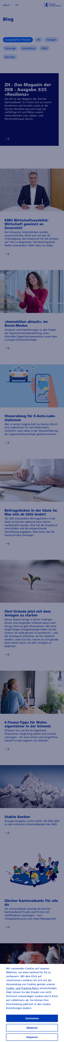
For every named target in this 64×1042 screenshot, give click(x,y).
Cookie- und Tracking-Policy (22, 989)
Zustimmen (32, 1019)
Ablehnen (32, 1029)
